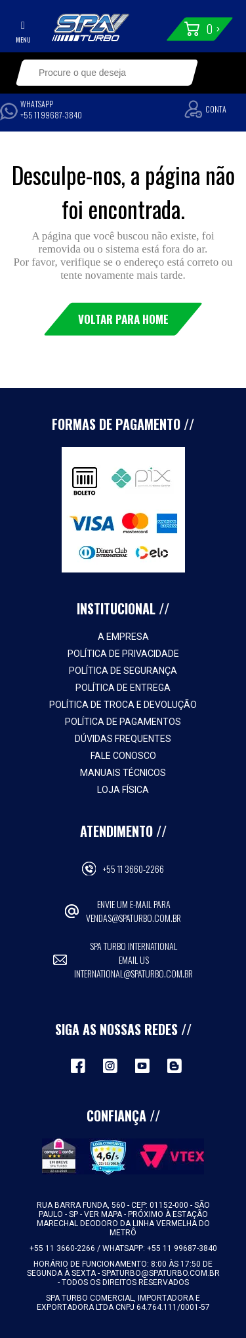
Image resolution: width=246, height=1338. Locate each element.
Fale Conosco (123, 755)
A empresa (123, 636)
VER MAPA (104, 1214)
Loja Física (123, 789)
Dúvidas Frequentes (123, 738)
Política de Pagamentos (123, 721)
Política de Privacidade (123, 653)
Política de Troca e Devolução (123, 704)
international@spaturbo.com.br (133, 973)
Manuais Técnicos (123, 772)
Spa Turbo (90, 27)
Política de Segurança (123, 670)
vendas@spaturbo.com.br (133, 917)
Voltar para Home (123, 319)
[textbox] (99, 73)
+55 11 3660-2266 (133, 868)
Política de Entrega (123, 687)
